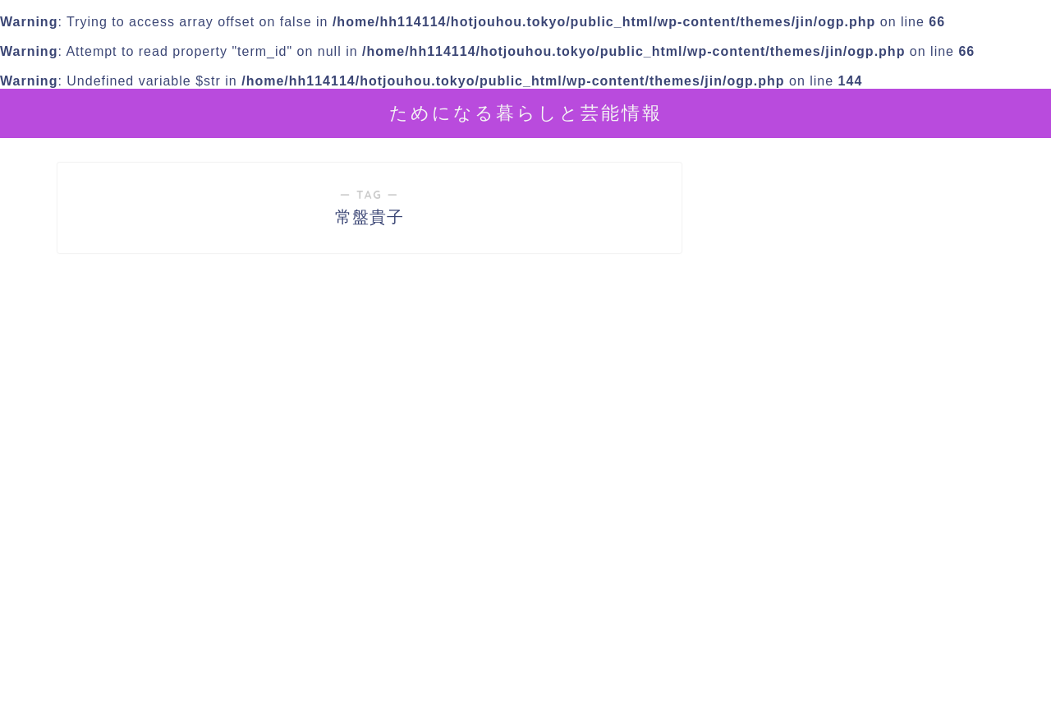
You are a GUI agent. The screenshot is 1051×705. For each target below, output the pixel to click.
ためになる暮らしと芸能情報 (526, 112)
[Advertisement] (858, 553)
